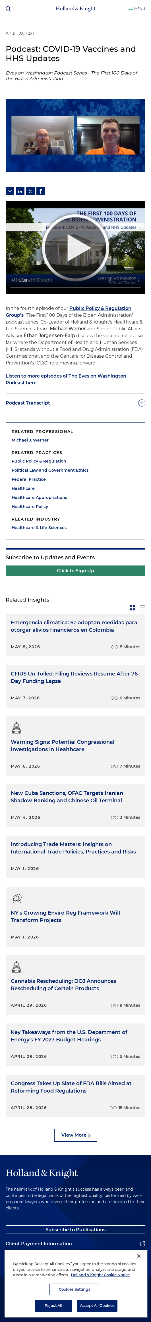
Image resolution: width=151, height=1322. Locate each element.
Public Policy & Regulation (39, 461)
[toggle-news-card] (132, 607)
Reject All (53, 1305)
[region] (76, 1283)
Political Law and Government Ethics (50, 470)
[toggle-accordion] (75, 403)
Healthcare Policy (30, 506)
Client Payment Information (39, 1243)
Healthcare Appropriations (39, 497)
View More (73, 1135)
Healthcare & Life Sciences (39, 527)
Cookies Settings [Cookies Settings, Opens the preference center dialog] (74, 1289)
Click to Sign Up (75, 570)
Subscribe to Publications (75, 1229)
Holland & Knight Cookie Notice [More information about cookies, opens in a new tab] (100, 1275)
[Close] (139, 1256)
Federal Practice (29, 479)
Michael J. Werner (30, 440)
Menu (139, 9)
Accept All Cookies (97, 1305)
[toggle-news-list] (142, 607)
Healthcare (23, 488)
